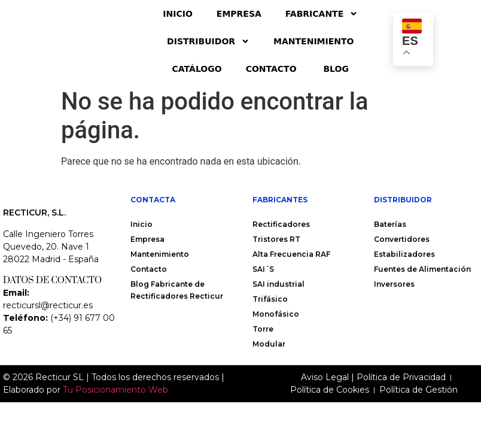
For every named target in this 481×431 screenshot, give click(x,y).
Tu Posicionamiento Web (115, 402)
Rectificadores (281, 224)
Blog (336, 69)
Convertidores (402, 239)
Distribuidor (208, 41)
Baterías (390, 224)
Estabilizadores (404, 254)
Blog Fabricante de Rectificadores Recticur (176, 290)
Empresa (239, 14)
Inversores (394, 284)
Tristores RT (276, 239)
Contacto (273, 69)
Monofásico (275, 313)
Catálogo (197, 69)
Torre (262, 328)
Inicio (178, 14)
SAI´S (263, 269)
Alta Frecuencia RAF (291, 254)
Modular (268, 343)
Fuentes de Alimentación (422, 269)
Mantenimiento (313, 41)
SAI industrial (278, 284)
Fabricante (321, 14)
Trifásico (270, 299)
